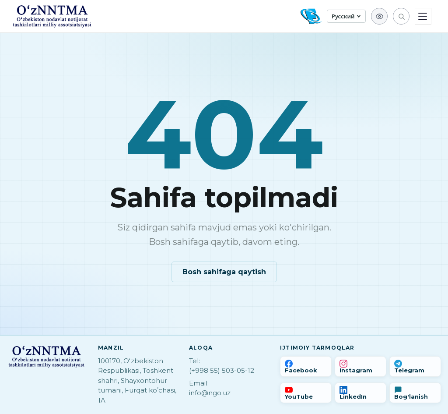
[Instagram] (360, 366)
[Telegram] (415, 366)
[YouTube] (306, 392)
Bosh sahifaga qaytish (224, 272)
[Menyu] (423, 16)
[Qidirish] (401, 16)
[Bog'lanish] (415, 392)
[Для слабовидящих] (379, 16)
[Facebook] (306, 366)
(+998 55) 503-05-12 (221, 370)
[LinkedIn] (360, 392)
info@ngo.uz (210, 393)
